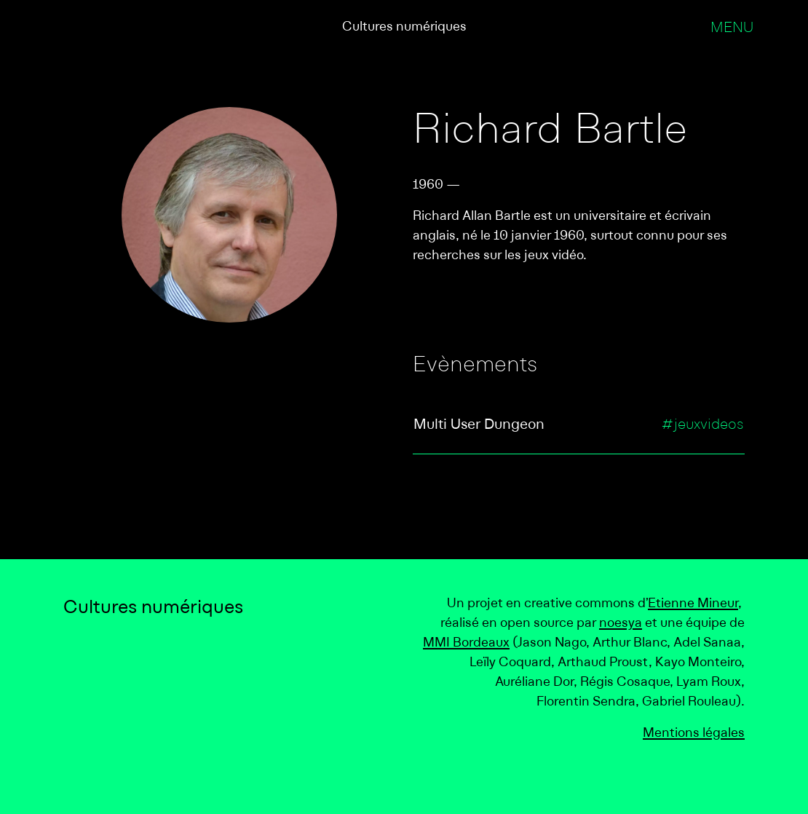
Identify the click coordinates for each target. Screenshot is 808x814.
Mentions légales (694, 733)
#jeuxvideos (702, 425)
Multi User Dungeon (478, 425)
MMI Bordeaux (466, 643)
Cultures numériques (404, 27)
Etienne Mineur (693, 604)
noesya (620, 623)
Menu (731, 28)
